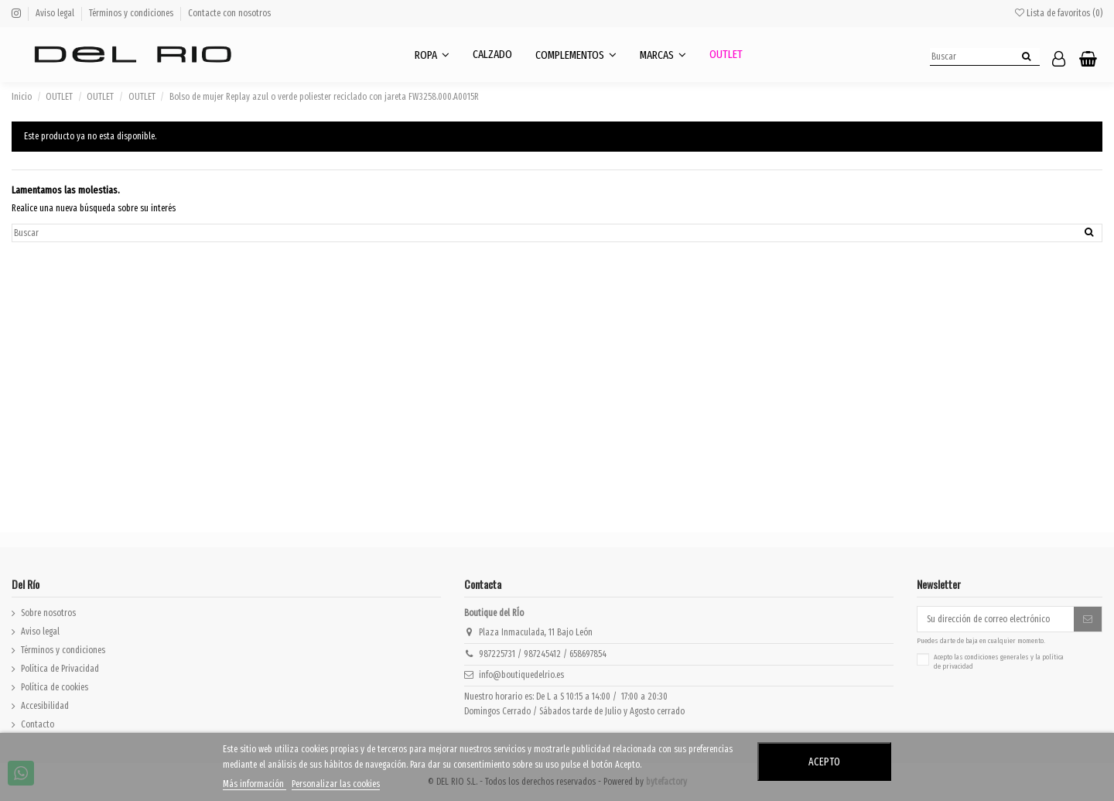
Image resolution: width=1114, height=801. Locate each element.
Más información (254, 784)
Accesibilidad (45, 705)
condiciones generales (997, 657)
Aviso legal (56, 13)
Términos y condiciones (132, 13)
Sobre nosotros (48, 613)
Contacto (37, 724)
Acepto (824, 761)
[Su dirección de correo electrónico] (996, 619)
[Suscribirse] (1088, 619)
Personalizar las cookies (336, 784)
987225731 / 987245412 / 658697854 (543, 654)
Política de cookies (54, 687)
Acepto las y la (999, 662)
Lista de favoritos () (1058, 13)
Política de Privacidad (60, 668)
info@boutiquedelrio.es (521, 674)
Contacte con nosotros (229, 13)
